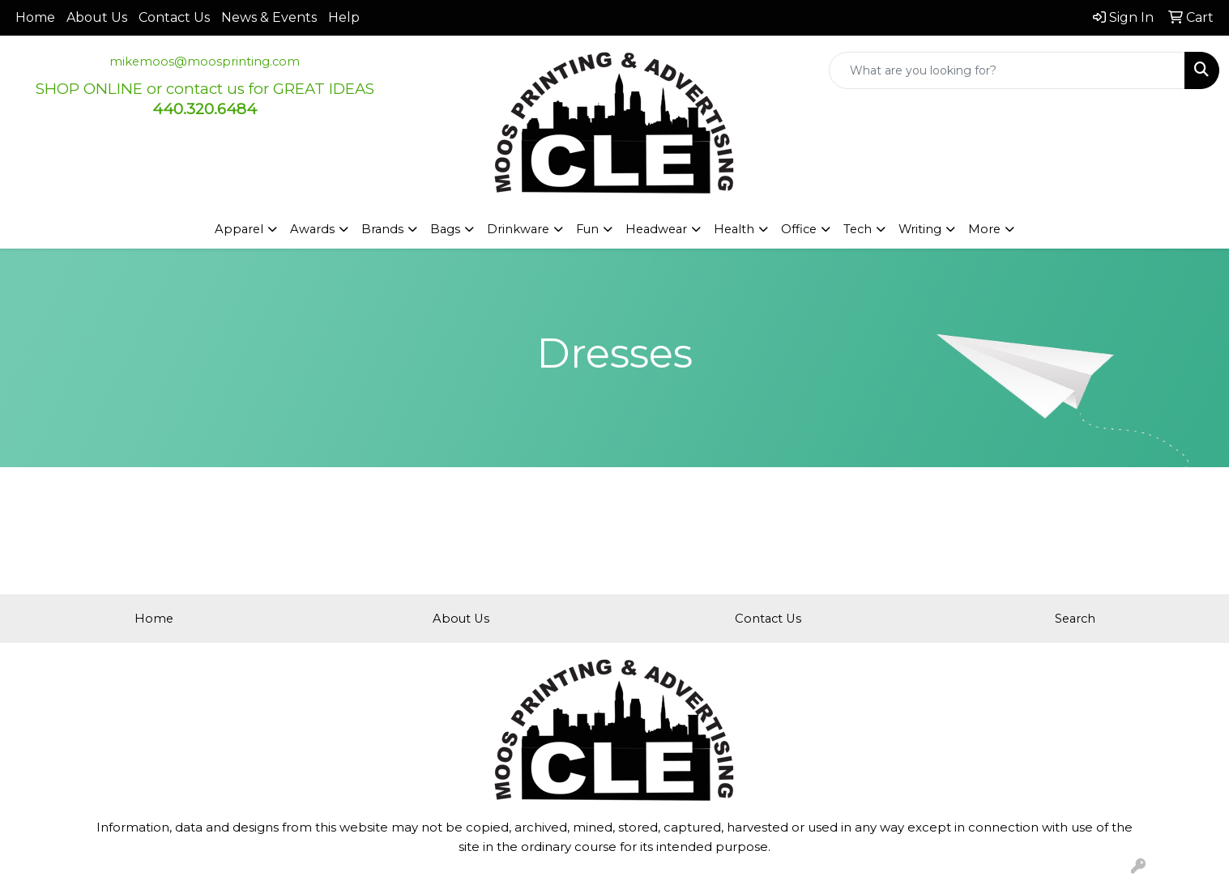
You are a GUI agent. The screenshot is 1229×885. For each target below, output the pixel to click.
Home (35, 17)
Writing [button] (919, 229)
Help (344, 17)
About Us (96, 17)
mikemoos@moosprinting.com (204, 61)
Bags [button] (445, 229)
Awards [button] (312, 229)
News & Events (269, 17)
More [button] (984, 229)
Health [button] (734, 229)
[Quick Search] (1007, 70)
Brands (382, 229)
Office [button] (799, 229)
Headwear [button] (656, 229)
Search (1075, 618)
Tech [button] (857, 229)
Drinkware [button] (518, 229)
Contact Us (174, 17)
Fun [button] (587, 229)
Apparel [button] (239, 229)
